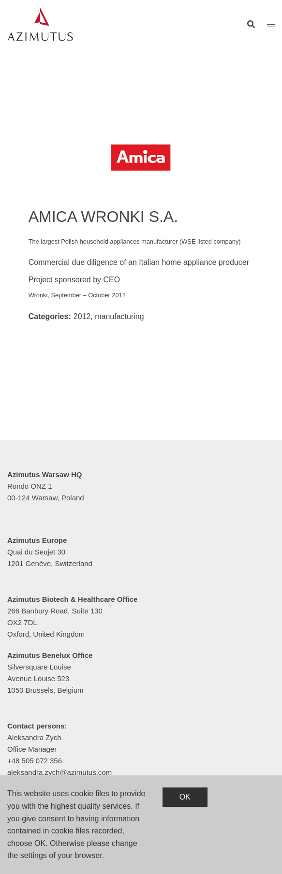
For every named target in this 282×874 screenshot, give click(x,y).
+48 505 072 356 (34, 761)
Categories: (50, 316)
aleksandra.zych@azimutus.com (59, 772)
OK (185, 797)
